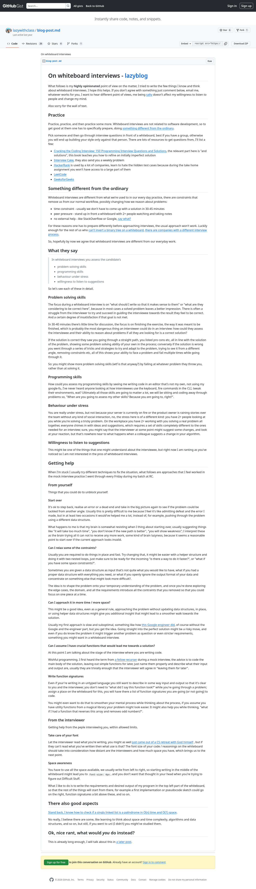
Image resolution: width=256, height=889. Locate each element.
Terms (81, 879)
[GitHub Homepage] (51, 879)
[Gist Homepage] (13, 6)
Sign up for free (56, 862)
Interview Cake (64, 160)
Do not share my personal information (187, 879)
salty (149, 95)
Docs (133, 879)
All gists (78, 6)
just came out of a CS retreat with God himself (162, 742)
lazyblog (136, 75)
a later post (123, 842)
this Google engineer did (158, 625)
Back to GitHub (95, 6)
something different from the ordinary (148, 128)
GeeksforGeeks (64, 179)
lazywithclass (23, 30)
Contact (142, 879)
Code (12, 43)
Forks (75, 43)
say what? (124, 219)
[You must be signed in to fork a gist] (242, 30)
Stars (55, 43)
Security (101, 879)
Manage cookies (157, 879)
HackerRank (62, 165)
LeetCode (60, 174)
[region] (128, 458)
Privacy (90, 879)
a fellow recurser (126, 660)
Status (110, 879)
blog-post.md (48, 30)
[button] (226, 43)
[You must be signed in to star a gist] (225, 30)
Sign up (246, 6)
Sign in (232, 6)
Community (122, 879)
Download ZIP (241, 43)
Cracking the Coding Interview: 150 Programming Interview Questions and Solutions (110, 151)
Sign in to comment (154, 862)
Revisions (32, 43)
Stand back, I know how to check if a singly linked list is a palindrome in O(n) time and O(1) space (112, 812)
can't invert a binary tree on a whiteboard (116, 230)
